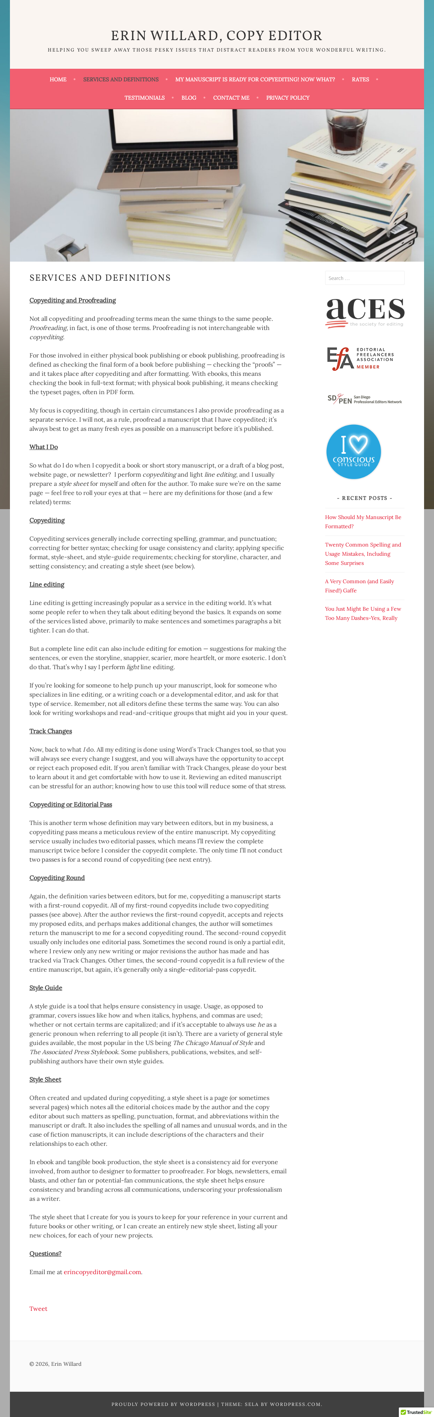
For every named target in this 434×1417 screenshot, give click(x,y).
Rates (360, 79)
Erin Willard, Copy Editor (217, 36)
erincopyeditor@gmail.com (102, 1272)
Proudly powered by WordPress (163, 1404)
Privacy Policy (287, 97)
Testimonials (145, 97)
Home (58, 79)
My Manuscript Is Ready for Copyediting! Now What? (255, 79)
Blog (188, 97)
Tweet (38, 1308)
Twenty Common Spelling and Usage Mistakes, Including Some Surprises (363, 553)
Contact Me (231, 97)
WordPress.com (295, 1404)
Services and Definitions (121, 79)
